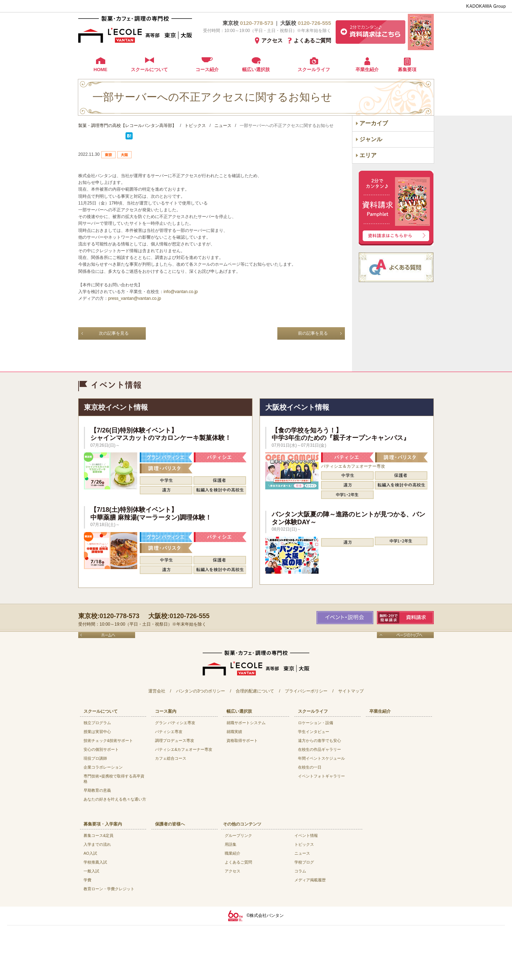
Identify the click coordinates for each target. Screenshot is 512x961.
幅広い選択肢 (256, 69)
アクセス (272, 40)
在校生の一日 (309, 767)
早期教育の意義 (97, 790)
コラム (300, 871)
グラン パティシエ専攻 (175, 723)
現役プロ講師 (95, 758)
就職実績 (234, 731)
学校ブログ (304, 862)
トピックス (304, 844)
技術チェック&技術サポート (108, 740)
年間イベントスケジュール (321, 758)
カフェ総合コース (170, 758)
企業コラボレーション (103, 767)
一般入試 (91, 871)
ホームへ (106, 635)
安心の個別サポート (101, 749)
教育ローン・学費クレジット (109, 889)
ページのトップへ (405, 635)
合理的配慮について (255, 691)
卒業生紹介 (367, 69)
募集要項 (407, 69)
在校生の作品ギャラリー (319, 749)
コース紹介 (207, 69)
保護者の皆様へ (170, 824)
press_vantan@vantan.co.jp (134, 298)
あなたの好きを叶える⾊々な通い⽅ (115, 799)
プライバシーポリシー (306, 691)
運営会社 (156, 691)
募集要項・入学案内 (103, 824)
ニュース (302, 853)
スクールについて (149, 69)
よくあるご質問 (312, 40)
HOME (100, 69)
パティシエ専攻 (168, 731)
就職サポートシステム (246, 723)
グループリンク (238, 835)
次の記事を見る (114, 333)
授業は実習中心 (97, 731)
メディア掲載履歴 (310, 880)
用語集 (230, 844)
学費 (87, 880)
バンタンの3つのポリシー (200, 691)
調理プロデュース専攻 (174, 740)
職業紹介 (232, 853)
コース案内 (165, 711)
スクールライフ (314, 69)
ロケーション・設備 (315, 723)
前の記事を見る (313, 333)
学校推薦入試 (95, 862)
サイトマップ (351, 691)
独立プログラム (97, 723)
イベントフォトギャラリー (321, 776)
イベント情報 (306, 835)
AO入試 (90, 853)
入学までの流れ (97, 844)
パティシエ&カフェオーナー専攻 (183, 749)
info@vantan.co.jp (181, 291)
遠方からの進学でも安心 (319, 740)
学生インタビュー (313, 731)
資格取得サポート (242, 740)
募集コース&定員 (98, 835)
